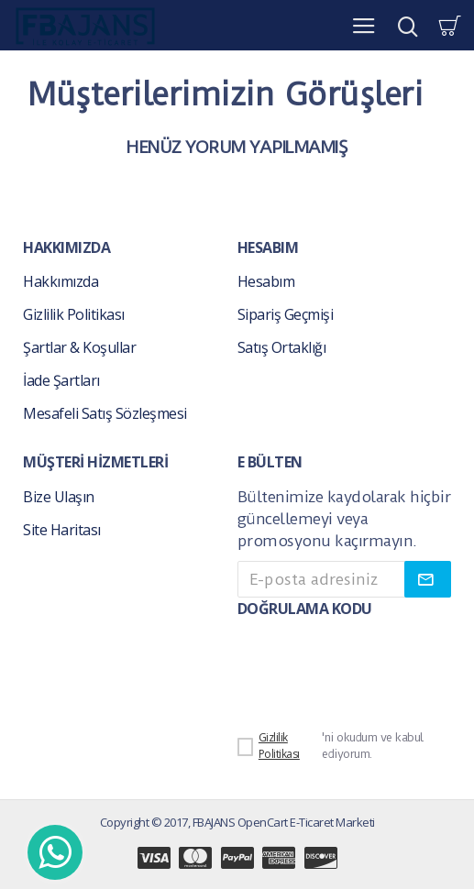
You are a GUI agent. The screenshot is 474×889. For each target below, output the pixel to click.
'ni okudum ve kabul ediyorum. (330, 746)
